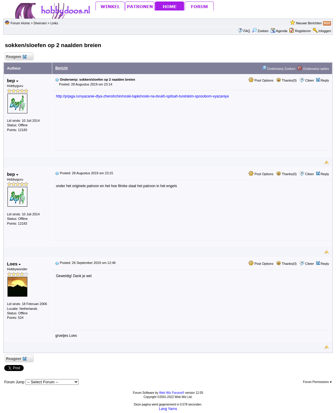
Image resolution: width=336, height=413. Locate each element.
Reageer (16, 56)
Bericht (61, 68)
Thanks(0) (286, 80)
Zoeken (260, 31)
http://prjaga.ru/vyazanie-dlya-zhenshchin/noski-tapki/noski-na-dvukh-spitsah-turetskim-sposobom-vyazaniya (142, 96)
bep (12, 80)
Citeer (309, 80)
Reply (325, 80)
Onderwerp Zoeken (278, 68)
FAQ (247, 31)
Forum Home (20, 23)
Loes (14, 263)
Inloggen (325, 31)
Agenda (279, 31)
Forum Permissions (317, 382)
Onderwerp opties (313, 68)
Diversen (40, 23)
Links (54, 23)
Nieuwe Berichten (309, 23)
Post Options (261, 80)
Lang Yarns (168, 409)
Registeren (303, 31)
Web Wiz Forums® (171, 392)
